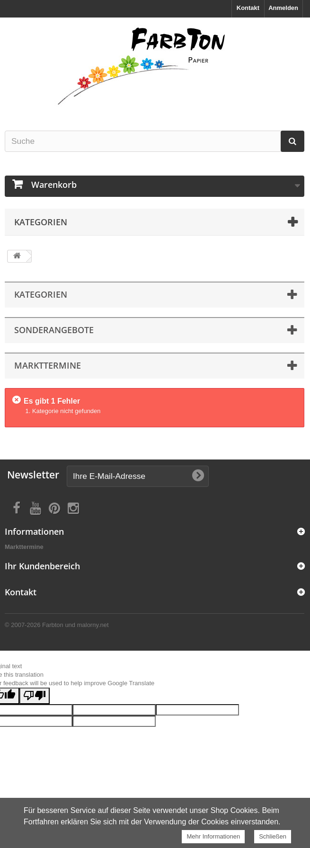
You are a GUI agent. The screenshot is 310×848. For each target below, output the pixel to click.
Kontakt (248, 7)
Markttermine (24, 546)
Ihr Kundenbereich (42, 566)
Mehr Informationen (213, 836)
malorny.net (93, 624)
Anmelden (283, 7)
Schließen (272, 836)
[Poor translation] (34, 696)
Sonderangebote (54, 330)
